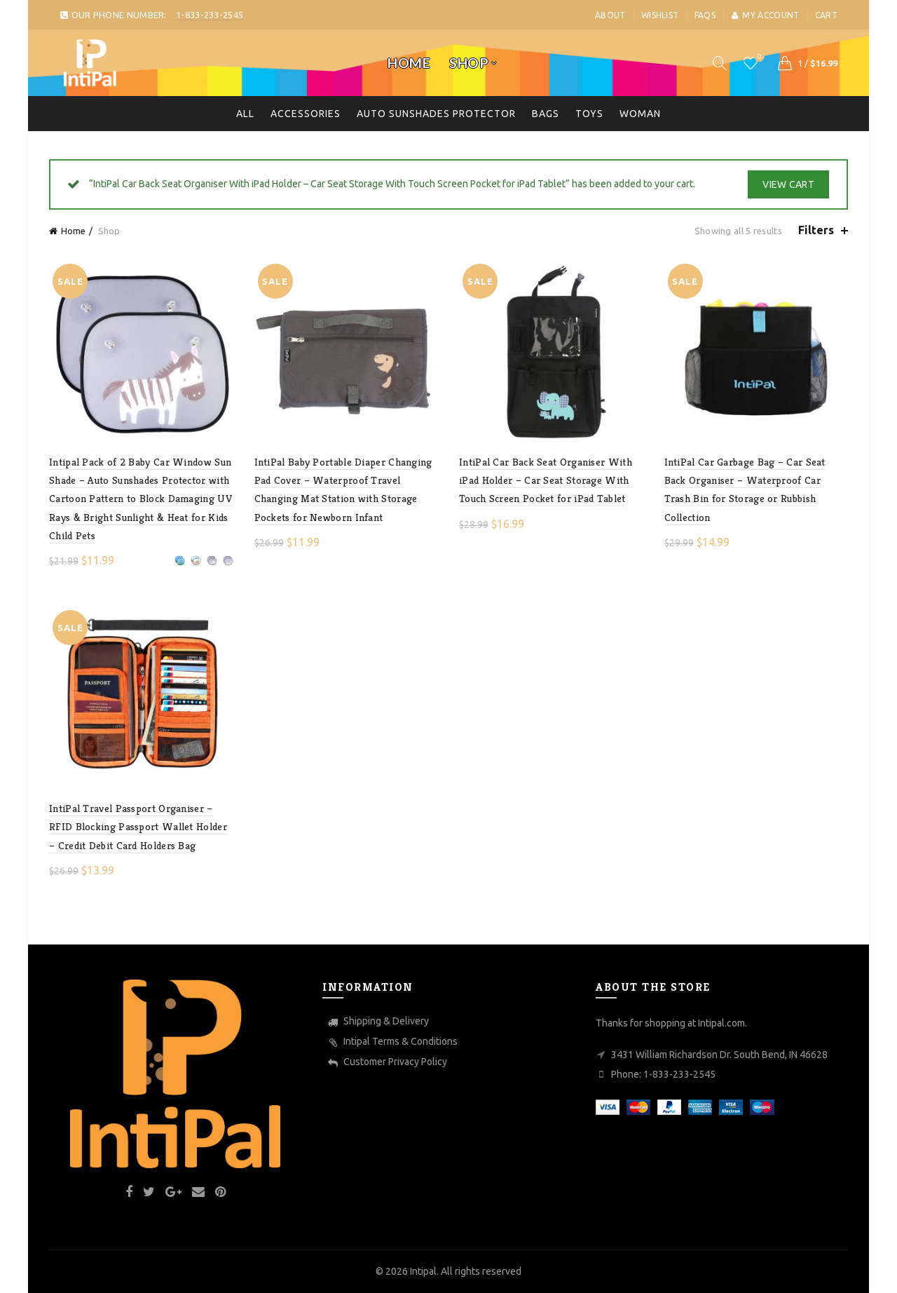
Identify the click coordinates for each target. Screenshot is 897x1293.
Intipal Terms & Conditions (400, 1041)
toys (589, 113)
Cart (826, 15)
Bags (545, 113)
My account (765, 15)
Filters (816, 230)
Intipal (423, 1271)
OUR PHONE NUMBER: (151, 15)
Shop (468, 63)
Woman (640, 113)
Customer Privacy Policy (395, 1061)
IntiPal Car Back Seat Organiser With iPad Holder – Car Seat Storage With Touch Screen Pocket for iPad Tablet (545, 480)
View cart (788, 184)
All (245, 113)
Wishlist (659, 15)
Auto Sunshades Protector (436, 113)
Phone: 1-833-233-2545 (663, 1074)
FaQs (704, 15)
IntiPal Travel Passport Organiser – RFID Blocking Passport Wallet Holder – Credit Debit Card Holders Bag (138, 826)
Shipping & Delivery (386, 1021)
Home (409, 63)
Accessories (306, 113)
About (610, 15)
